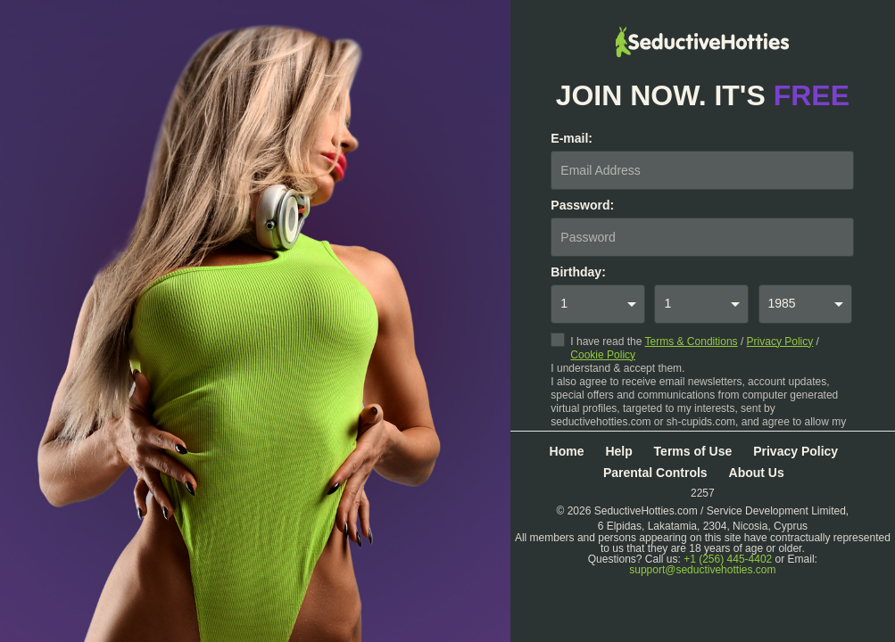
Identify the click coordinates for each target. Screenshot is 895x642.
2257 (703, 492)
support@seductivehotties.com (702, 570)
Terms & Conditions (691, 341)
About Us (756, 472)
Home (567, 451)
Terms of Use (693, 451)
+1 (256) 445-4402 (728, 559)
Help (618, 451)
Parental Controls (655, 472)
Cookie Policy (602, 355)
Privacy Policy (780, 341)
